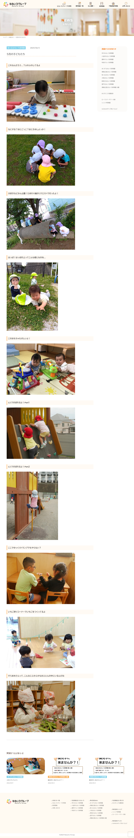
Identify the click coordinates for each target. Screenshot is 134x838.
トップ (5, 38)
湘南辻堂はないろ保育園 (109, 72)
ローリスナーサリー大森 (108, 100)
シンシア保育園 (106, 103)
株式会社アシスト (117, 822)
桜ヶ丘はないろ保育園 (108, 75)
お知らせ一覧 (54, 802)
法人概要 (90, 4)
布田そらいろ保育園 (107, 63)
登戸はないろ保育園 (108, 85)
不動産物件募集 (113, 4)
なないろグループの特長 (64, 4)
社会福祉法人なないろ (77, 802)
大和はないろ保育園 (108, 78)
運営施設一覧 (80, 4)
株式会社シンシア (117, 811)
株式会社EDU (93, 802)
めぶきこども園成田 (107, 94)
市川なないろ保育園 (107, 54)
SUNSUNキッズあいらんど (109, 109)
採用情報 (101, 4)
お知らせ (11, 38)
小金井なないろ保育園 (108, 57)
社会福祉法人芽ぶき (118, 802)
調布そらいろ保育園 (107, 60)
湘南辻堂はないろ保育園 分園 (110, 88)
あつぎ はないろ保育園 (108, 69)
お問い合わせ (126, 4)
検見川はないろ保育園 (108, 81)
